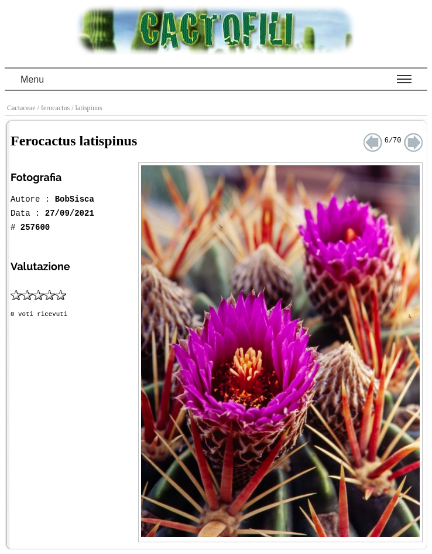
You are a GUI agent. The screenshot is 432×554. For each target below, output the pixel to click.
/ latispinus (87, 108)
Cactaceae (22, 108)
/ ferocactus (54, 108)
